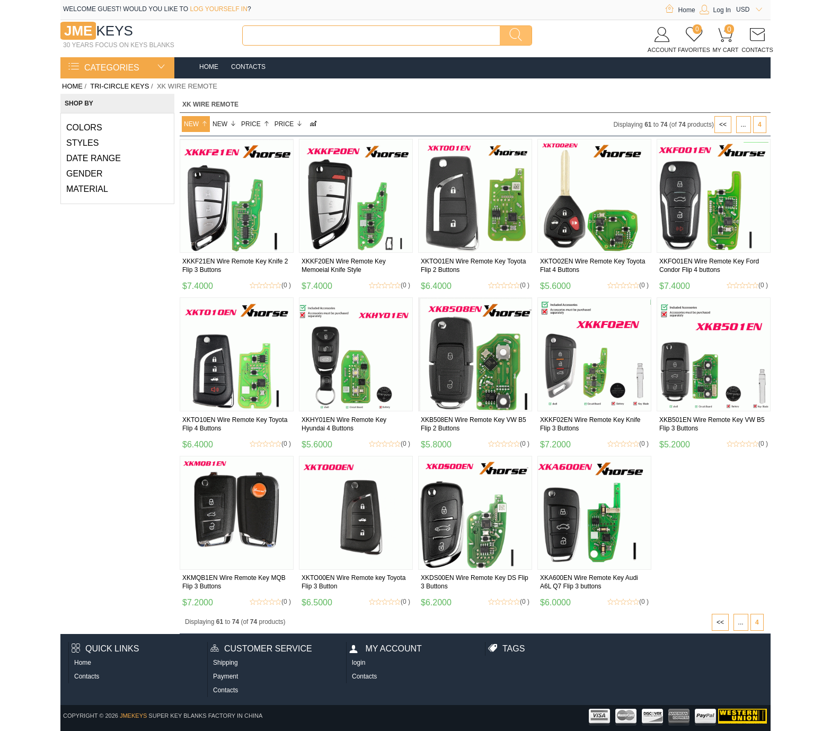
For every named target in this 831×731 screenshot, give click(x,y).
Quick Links (105, 648)
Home (680, 10)
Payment (225, 676)
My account (385, 648)
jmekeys (133, 715)
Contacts (248, 67)
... (743, 124)
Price (255, 124)
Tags (506, 648)
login (358, 662)
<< (723, 124)
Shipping (225, 662)
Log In (715, 10)
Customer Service (261, 648)
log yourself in (218, 9)
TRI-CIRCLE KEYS (119, 86)
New (196, 124)
